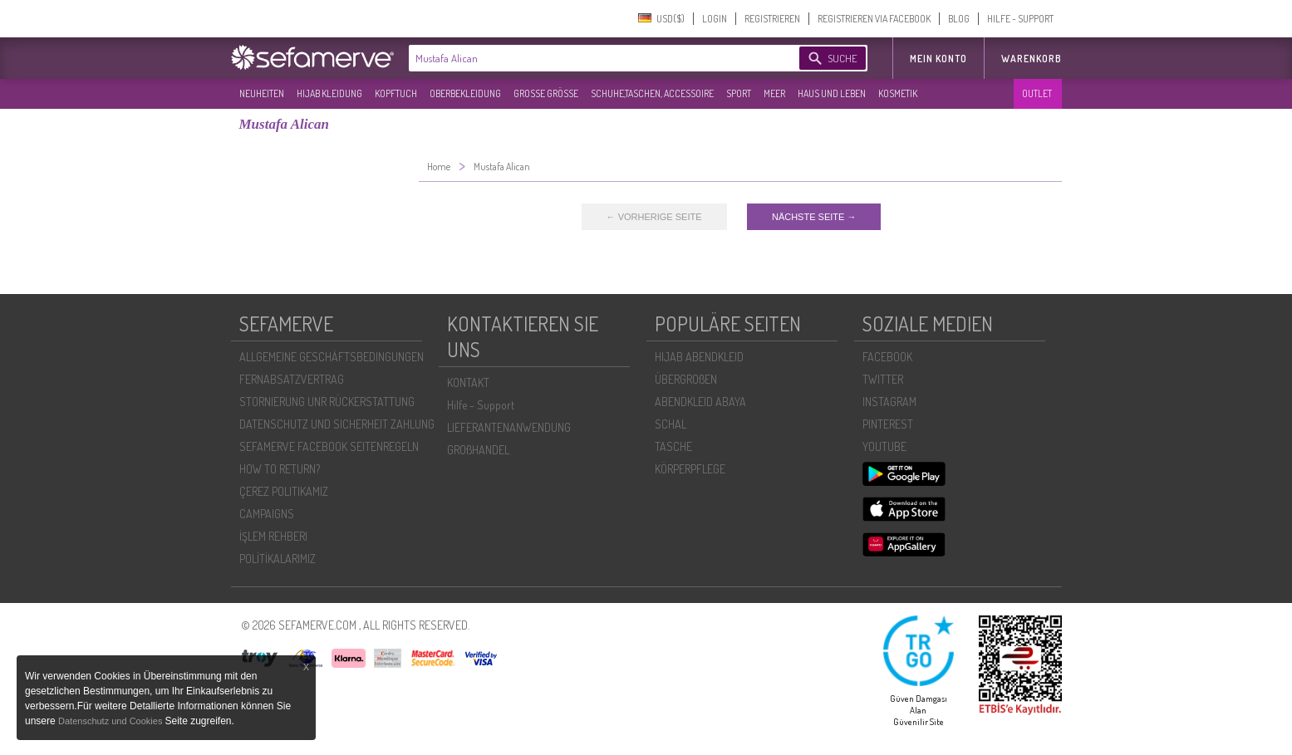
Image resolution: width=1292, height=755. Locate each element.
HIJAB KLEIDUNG (329, 93)
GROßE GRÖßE (545, 93)
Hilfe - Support (480, 405)
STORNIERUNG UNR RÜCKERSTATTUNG (327, 402)
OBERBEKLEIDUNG (465, 93)
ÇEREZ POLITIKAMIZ (283, 491)
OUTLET (1037, 93)
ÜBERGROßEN (686, 379)
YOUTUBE (884, 446)
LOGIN (714, 18)
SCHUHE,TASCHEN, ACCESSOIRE (652, 93)
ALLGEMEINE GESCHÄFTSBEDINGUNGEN (331, 357)
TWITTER (882, 379)
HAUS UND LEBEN (832, 93)
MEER (774, 93)
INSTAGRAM (889, 402)
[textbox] (590, 58)
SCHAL (670, 424)
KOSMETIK (897, 93)
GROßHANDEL (478, 450)
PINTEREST (887, 424)
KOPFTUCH (396, 93)
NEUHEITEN (261, 93)
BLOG (959, 18)
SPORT (738, 93)
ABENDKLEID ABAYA (700, 402)
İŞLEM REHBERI (273, 536)
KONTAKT (468, 382)
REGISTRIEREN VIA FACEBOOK (874, 18)
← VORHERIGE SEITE (654, 217)
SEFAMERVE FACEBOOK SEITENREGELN (329, 446)
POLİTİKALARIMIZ (277, 559)
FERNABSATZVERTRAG (291, 379)
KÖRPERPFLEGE (690, 469)
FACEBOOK (887, 357)
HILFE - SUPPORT (1020, 18)
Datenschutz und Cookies (111, 721)
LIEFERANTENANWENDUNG (509, 427)
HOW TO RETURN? (279, 469)
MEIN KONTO (938, 58)
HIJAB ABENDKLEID (699, 357)
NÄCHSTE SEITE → (814, 217)
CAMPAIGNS (266, 514)
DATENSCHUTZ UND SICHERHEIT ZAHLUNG (337, 424)
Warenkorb (1031, 58)
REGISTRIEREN (772, 18)
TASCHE (673, 446)
